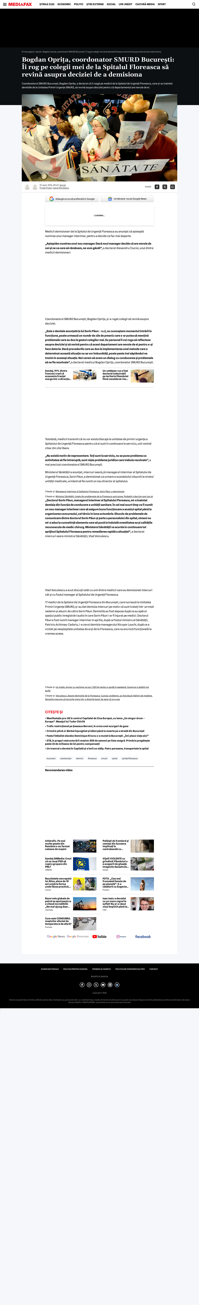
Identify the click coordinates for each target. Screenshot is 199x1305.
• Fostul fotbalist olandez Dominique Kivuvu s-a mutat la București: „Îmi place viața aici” (97, 735)
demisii (79, 758)
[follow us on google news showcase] (78, 937)
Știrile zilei (46, 4)
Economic (64, 4)
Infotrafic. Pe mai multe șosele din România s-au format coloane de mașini (57, 845)
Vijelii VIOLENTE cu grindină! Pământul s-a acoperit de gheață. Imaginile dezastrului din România (115, 862)
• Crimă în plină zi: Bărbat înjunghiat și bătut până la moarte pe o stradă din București (94, 731)
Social (111, 4)
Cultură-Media (145, 4)
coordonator (66, 758)
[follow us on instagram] (121, 937)
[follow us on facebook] (143, 937)
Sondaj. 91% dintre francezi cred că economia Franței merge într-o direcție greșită (57, 375)
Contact (153, 969)
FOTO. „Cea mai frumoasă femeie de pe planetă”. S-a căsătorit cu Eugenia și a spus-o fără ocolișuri (115, 882)
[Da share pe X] (164, 187)
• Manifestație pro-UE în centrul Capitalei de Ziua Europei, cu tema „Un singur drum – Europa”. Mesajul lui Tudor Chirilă (95, 720)
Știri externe (95, 4)
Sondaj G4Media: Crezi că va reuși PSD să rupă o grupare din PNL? (58, 862)
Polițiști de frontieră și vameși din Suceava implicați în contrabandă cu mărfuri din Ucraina (116, 845)
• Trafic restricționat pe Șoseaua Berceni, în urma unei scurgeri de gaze (86, 726)
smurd (104, 758)
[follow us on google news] (56, 937)
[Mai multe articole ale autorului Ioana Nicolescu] (35, 187)
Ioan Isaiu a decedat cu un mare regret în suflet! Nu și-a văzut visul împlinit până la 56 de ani (115, 902)
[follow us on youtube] (99, 937)
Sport (162, 4)
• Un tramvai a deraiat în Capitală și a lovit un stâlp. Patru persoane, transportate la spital (97, 748)
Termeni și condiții (101, 969)
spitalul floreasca (130, 758)
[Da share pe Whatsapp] (172, 187)
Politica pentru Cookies (75, 969)
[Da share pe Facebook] (157, 187)
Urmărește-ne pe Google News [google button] (127, 198)
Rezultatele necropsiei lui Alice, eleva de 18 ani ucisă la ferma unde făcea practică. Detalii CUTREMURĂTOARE (58, 882)
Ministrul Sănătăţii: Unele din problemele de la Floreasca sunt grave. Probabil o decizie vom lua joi (104, 496)
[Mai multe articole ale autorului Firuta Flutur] (27, 187)
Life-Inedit (125, 4)
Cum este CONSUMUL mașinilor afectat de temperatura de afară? (58, 921)
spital (114, 758)
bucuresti (51, 758)
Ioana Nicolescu (61, 188)
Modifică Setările (99, 976)
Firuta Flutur (46, 188)
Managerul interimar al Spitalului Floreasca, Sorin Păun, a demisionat (90, 491)
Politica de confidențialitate (130, 969)
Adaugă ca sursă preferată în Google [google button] (72, 198)
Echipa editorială (50, 969)
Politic (78, 4)
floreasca (92, 758)
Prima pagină (28, 51)
